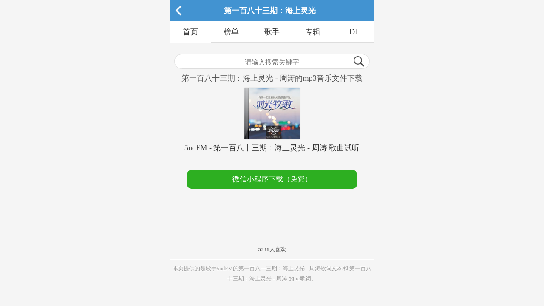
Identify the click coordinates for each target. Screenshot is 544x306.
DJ (353, 32)
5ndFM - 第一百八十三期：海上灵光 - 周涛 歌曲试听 (272, 148)
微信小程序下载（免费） (272, 179)
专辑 (312, 32)
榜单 (231, 32)
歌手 (272, 32)
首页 (190, 32)
